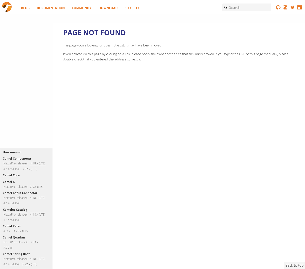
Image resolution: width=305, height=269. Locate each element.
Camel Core (11, 175)
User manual (12, 152)
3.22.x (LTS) (29, 169)
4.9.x (7, 231)
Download (108, 8)
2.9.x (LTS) (36, 187)
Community (82, 8)
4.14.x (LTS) (11, 169)
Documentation (51, 8)
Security (132, 8)
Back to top (294, 265)
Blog (25, 8)
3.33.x (34, 242)
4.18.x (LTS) (37, 164)
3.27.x (8, 248)
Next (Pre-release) (15, 164)
